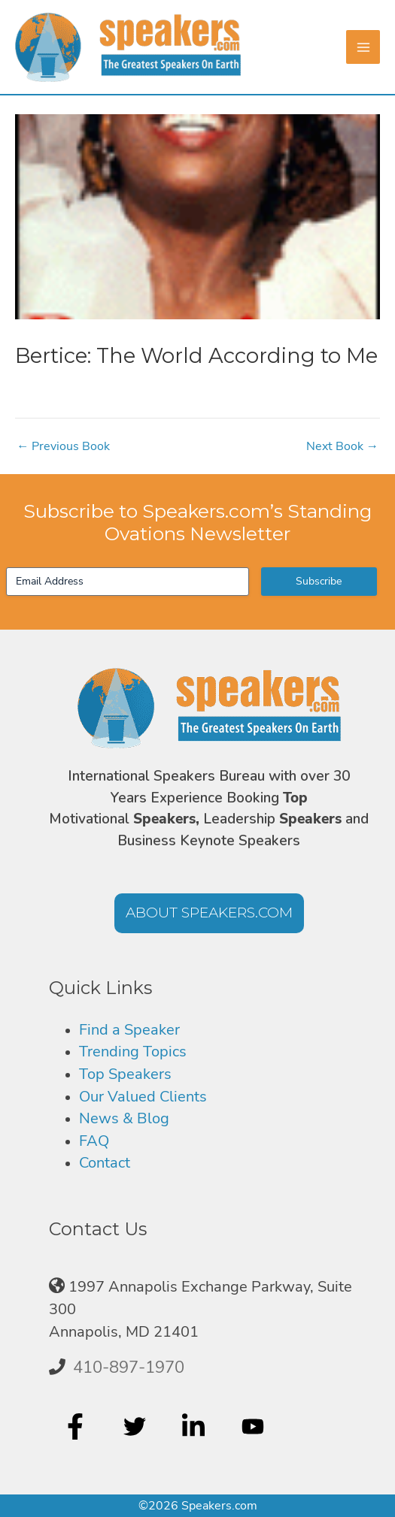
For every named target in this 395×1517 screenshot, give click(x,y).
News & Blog (124, 1118)
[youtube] (255, 1426)
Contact (104, 1163)
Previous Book (63, 446)
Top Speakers (125, 1074)
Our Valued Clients (143, 1096)
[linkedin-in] (195, 1426)
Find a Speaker (129, 1030)
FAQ (94, 1141)
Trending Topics (133, 1051)
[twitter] (136, 1426)
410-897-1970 (128, 1367)
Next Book (342, 446)
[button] (209, 913)
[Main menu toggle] (363, 47)
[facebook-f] (77, 1426)
